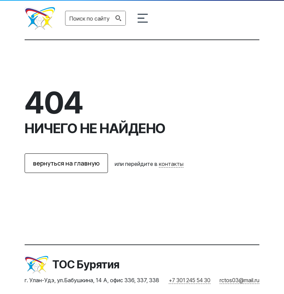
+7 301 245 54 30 (189, 280)
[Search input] (89, 18)
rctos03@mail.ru (239, 280)
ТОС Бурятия (85, 264)
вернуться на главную (66, 163)
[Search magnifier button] (118, 18)
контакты (171, 163)
